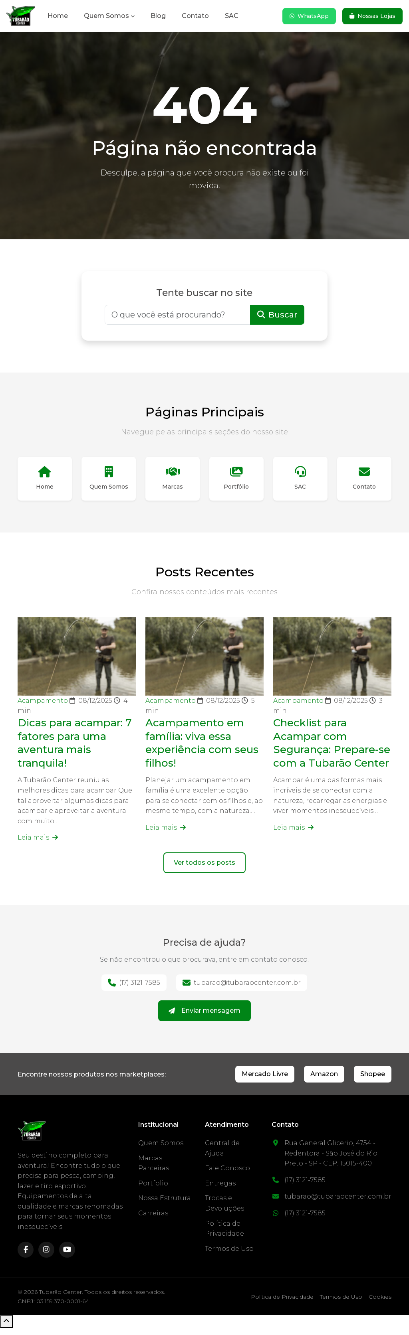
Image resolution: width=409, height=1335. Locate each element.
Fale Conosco (227, 1175)
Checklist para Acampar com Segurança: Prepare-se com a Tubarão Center (331, 753)
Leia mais (38, 841)
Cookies (380, 1303)
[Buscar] (177, 315)
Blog (158, 16)
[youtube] (67, 1257)
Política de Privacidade (282, 1303)
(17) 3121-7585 (134, 990)
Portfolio (153, 1190)
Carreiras (153, 1220)
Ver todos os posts (204, 870)
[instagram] (46, 1257)
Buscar (277, 314)
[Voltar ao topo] (6, 1328)
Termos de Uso (229, 1256)
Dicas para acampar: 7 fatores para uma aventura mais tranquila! (75, 746)
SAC (231, 16)
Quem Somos (106, 16)
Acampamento (43, 704)
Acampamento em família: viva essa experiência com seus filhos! (199, 746)
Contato (195, 16)
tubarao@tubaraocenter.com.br (242, 990)
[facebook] (26, 1257)
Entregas (220, 1190)
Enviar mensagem (204, 1017)
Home (58, 16)
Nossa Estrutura (164, 1205)
